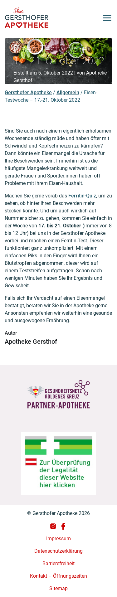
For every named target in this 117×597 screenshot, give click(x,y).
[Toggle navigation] (104, 17)
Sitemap (58, 588)
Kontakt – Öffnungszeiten (58, 576)
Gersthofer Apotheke (28, 92)
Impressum (58, 538)
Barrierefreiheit (58, 563)
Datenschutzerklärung (58, 551)
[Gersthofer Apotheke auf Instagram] (53, 526)
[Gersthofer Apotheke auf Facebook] (63, 526)
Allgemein (67, 92)
